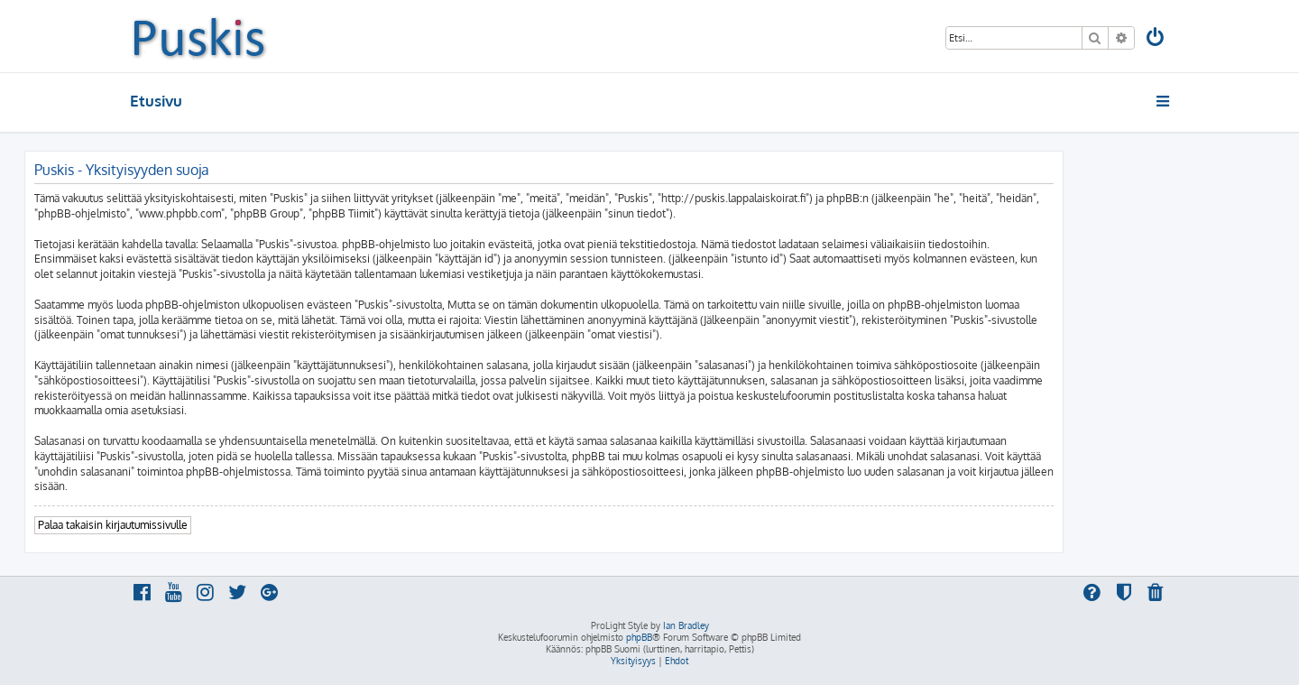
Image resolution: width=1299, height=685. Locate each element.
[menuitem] (1156, 39)
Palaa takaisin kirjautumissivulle (113, 525)
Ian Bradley (686, 625)
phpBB (639, 637)
